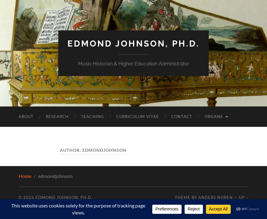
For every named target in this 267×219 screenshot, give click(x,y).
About (26, 116)
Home (25, 176)
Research (57, 116)
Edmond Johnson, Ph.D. (133, 44)
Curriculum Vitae (137, 116)
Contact (181, 116)
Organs (213, 116)
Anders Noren (215, 197)
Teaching (92, 116)
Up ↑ (243, 197)
